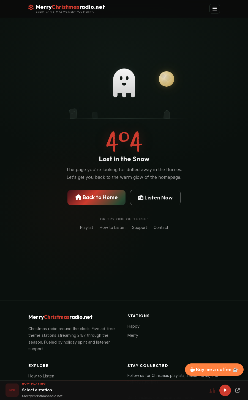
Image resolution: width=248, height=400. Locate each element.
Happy (133, 326)
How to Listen (113, 227)
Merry (132, 335)
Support (139, 227)
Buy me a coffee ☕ (214, 369)
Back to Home (96, 197)
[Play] (225, 390)
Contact (161, 227)
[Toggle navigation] (214, 8)
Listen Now (155, 197)
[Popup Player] (237, 390)
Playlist (86, 227)
